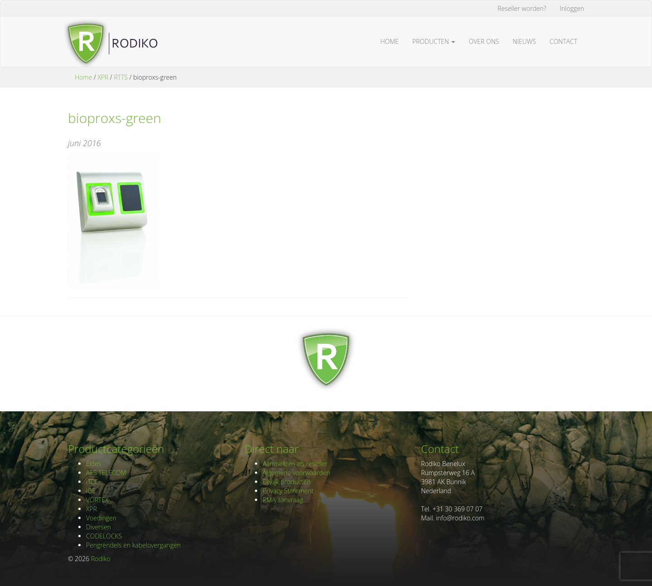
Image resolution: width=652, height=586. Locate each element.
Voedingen (101, 518)
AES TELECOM (106, 472)
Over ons (484, 41)
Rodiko (100, 558)
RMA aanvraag (283, 499)
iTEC (92, 481)
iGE (91, 490)
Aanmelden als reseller (295, 463)
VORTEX (97, 499)
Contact (563, 41)
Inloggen (572, 8)
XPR (102, 77)
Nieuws (524, 41)
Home (389, 41)
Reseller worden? (522, 8)
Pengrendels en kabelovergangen (133, 545)
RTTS (121, 77)
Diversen (98, 527)
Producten (433, 41)
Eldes (93, 463)
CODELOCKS (104, 536)
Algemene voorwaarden (296, 472)
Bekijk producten (287, 481)
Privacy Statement (288, 490)
